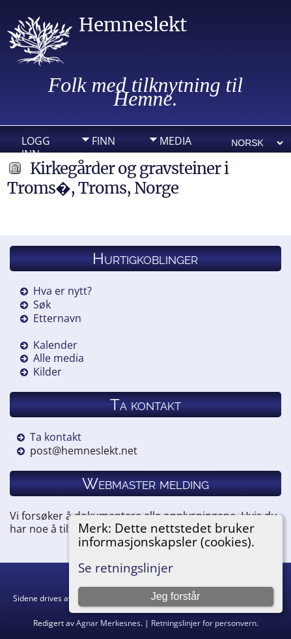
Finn (103, 141)
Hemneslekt (133, 25)
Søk (42, 304)
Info (103, 161)
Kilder (47, 371)
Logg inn (35, 144)
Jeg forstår (176, 596)
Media (175, 141)
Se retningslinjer (125, 567)
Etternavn (57, 318)
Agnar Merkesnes (108, 623)
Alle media (58, 358)
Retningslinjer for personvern (203, 623)
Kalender (55, 345)
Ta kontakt (55, 437)
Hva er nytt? (62, 291)
